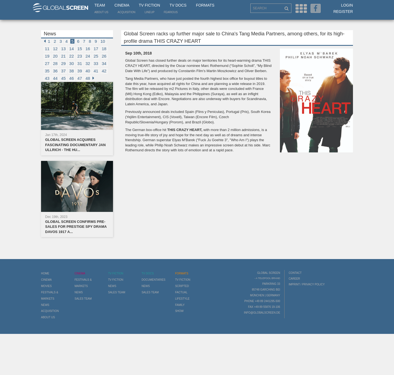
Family (180, 304)
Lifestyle (182, 298)
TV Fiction (149, 5)
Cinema (121, 5)
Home (45, 273)
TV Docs (177, 5)
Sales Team (83, 298)
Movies (46, 286)
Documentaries (153, 279)
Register (343, 11)
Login (347, 5)
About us (101, 12)
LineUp (150, 12)
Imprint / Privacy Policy (307, 284)
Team (99, 5)
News (45, 304)
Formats (205, 5)
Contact (295, 272)
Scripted (182, 286)
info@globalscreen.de (262, 312)
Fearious (171, 12)
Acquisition (126, 12)
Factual (181, 292)
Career (294, 278)
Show (179, 310)
